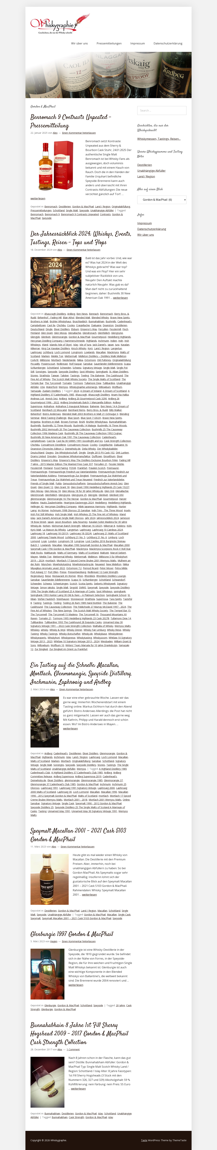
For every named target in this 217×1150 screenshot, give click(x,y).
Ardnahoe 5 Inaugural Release (72, 406)
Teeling (85, 375)
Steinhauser (62, 599)
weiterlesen (38, 198)
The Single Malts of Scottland (104, 379)
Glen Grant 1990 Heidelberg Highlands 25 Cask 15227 (100, 487)
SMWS (82, 587)
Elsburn (75, 329)
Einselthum (109, 456)
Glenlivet (46, 336)
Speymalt (92, 587)
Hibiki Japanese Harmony (91, 506)
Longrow (79, 541)
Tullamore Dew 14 (121, 618)
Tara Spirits (115, 599)
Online (126, 799)
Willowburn (105, 387)
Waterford (51, 387)
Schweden (65, 367)
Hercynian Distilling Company (61, 506)
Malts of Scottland (88, 552)
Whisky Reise (114, 629)
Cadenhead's (124, 321)
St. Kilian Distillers (118, 371)
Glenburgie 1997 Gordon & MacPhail (72, 934)
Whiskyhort (54, 637)
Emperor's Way (88, 329)
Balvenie (94, 406)
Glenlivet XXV (116, 495)
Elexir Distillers (62, 329)
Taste (144, 1140)
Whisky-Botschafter (70, 633)
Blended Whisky (100, 317)
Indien (113, 340)
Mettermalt (71, 356)
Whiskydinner (115, 633)
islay (33, 518)
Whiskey (35, 629)
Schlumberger (38, 367)
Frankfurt (82, 468)
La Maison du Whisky (54, 529)
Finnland (35, 333)
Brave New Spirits (120, 317)
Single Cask (68, 803)
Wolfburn (117, 387)
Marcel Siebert (118, 552)
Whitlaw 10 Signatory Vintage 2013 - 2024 (76, 641)
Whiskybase (100, 633)
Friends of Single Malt (42, 483)
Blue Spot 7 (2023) (91, 417)
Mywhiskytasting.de (83, 564)
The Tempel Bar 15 (120, 610)
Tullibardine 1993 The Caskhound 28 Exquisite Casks (73, 622)
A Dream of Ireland (90, 390)
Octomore (90, 360)
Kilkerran (35, 348)
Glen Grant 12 (45, 487)
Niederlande (69, 360)
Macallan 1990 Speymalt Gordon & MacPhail (87, 545)
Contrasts (105, 214)
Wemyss (63, 387)
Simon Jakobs (47, 587)
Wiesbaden (107, 641)
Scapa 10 (76, 579)
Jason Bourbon (63, 521)
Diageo (50, 452)
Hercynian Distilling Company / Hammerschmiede (58, 340)
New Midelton (113, 564)
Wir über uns (79, 43)
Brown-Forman (69, 421)
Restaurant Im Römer (64, 576)
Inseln (127, 510)
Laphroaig (36, 352)
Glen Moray (60, 333)
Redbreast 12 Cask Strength (102, 572)
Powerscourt (48, 363)
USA (42, 387)
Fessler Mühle (116, 464)
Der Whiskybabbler (107, 448)
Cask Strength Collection (117, 440)
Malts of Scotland (40, 761)
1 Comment (73, 1049)
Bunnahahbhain (117, 421)
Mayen (34, 556)
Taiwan (55, 375)
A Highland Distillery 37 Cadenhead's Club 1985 (77, 772)
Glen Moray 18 (53, 491)
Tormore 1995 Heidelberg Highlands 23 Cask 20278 (81, 618)
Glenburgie (50, 1005)
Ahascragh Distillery (55, 313)
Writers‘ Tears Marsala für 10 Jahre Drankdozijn (91, 645)
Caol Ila (51, 325)
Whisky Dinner (74, 629)
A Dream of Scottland (115, 390)
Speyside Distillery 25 (42, 807)
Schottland (59, 210)
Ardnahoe (49, 406)
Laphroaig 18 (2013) (57, 533)
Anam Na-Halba (120, 394)
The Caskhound (114, 375)
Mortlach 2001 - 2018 (75, 799)
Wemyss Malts (123, 626)
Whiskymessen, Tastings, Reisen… (159, 139)
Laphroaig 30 (64, 791)
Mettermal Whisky (63, 556)
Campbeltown (38, 325)
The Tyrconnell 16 (88, 614)
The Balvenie (97, 375)
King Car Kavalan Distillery (55, 348)
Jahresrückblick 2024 (108, 518)
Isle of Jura (85, 344)
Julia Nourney (80, 521)
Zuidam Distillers (51, 390)
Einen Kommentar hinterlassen (79, 132)
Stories (34, 375)
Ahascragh (81, 394)
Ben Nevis (82, 313)
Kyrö (90, 348)
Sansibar (88, 363)
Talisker (64, 375)
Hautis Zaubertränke (51, 502)
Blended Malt (83, 317)
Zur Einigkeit (41, 649)
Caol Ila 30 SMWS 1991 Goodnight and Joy (79, 440)
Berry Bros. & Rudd (97, 410)
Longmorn (77, 352)
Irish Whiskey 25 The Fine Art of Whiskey (96, 514)
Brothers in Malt (39, 321)
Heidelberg (101, 502)
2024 (76, 390)
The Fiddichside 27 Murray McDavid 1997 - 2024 (99, 606)
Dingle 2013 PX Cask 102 (100, 452)
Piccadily (35, 363)
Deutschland (37, 329)
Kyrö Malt (36, 529)
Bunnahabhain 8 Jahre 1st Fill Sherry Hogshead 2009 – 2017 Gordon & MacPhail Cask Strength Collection (79, 1034)
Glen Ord (109, 491)
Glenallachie (74, 333)
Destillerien (65, 206)
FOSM (72, 468)
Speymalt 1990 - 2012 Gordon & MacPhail (98, 803)
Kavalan (125, 344)
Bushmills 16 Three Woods (112, 425)
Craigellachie (83, 325)
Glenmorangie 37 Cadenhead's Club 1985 (53, 784)
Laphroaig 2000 (106, 788)
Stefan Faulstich (46, 599)
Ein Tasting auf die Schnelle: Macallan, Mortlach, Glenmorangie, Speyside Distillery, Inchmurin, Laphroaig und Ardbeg (81, 674)
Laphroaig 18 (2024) (81, 533)
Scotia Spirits (85, 583)
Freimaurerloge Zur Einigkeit (73, 475)
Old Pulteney (104, 360)
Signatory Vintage (92, 367)
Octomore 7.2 (74, 568)
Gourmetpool (99, 336)
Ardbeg (71, 313)
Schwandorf (118, 579)
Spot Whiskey (87, 371)
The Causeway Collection (58, 606)
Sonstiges (41, 371)
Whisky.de (87, 633)
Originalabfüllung (121, 206)
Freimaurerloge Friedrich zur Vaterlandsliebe (73, 471)
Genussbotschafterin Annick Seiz (105, 483)
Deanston (108, 325)
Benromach (50, 206)
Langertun (116, 348)
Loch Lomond (62, 352)
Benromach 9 (52, 214)
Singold (74, 587)
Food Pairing (61, 468)
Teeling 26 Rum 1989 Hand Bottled (82, 602)
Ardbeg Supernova (64, 776)
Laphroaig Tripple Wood (50, 537)
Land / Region (102, 206)
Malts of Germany (67, 552)
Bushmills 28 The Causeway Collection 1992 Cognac (93, 433)
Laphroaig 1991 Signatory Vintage (77, 788)
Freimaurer (113, 468)
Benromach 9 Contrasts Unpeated (80, 214)
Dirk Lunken (122, 452)
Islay (75, 344)
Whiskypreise (68, 637)
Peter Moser (106, 568)
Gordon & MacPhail (83, 206)
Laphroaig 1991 (49, 788)
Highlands (91, 340)
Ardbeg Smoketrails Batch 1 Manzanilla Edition (85, 402)
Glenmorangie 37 (113, 780)
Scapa (127, 363)
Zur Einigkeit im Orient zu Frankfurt (68, 649)
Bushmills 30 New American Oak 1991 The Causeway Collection (66, 437)
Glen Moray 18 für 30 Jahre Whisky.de (82, 491)
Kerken (46, 525)
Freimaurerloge (39, 471)
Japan (111, 344)
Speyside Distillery (68, 371)
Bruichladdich (80, 321)
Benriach (94, 313)
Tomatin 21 (45, 618)
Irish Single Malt (63, 514)
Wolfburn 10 (57, 645)
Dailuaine (96, 325)
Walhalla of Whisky (103, 626)
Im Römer (43, 510)
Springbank (102, 371)
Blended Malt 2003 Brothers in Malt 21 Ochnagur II (90, 414)
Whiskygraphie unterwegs (83, 387)
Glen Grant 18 (62, 487)
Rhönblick (89, 576)
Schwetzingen (60, 583)
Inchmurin (103, 340)
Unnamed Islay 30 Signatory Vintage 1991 (94, 811)
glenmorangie (38, 498)
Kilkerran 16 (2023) (92, 525)
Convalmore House (77, 444)
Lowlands (89, 352)
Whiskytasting (84, 637)
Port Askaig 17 (38, 572)
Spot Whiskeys (104, 591)
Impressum (137, 43)
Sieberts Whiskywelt (105, 583)
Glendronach (89, 333)
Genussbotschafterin (74, 483)
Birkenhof (36, 414)
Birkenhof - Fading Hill (49, 317)
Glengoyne (117, 333)
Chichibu (61, 325)
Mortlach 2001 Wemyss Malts (105, 799)
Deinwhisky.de (73, 448)
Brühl (82, 421)
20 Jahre (120, 1005)
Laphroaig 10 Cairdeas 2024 (107, 529)
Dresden (51, 456)
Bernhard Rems (76, 410)
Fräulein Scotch (97, 468)
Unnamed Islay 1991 (59, 811)
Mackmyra (113, 352)
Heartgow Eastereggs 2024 (79, 502)
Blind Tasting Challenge (53, 417)
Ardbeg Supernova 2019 (88, 776)
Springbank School (116, 595)
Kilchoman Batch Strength (66, 525)
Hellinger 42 (37, 506)
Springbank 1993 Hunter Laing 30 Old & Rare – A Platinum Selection (68, 595)
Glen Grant (47, 333)
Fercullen (103, 329)
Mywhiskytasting (62, 564)
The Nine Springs (62, 610)
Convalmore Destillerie (53, 444)
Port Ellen (53, 572)
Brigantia (35, 421)
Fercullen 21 (100, 464)
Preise (63, 572)
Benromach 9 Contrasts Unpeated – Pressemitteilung (71, 121)
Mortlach (56, 360)
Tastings (75, 375)
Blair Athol (68, 317)
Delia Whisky (89, 448)
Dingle (49, 329)
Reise (48, 576)
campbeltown (38, 440)
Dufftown (97, 456)
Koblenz (120, 525)
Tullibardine (109, 383)
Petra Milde (121, 568)
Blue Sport (73, 417)
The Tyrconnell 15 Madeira (62, 614)
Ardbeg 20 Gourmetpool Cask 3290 (87, 398)
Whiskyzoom (100, 637)
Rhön (80, 576)
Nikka (80, 360)
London (52, 541)
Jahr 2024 (90, 518)
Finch (125, 329)
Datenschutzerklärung (168, 43)
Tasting (37, 602)
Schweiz (77, 367)
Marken (45, 356)
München (46, 564)
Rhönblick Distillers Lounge (111, 576)
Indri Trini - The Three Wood (107, 510)
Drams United (38, 456)
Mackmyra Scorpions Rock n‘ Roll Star (110, 548)
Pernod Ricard (90, 568)
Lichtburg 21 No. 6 (97, 537)
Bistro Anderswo (52, 414)
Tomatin (67, 383)
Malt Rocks (37, 552)
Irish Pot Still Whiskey (42, 514)
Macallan (101, 352)
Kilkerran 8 (109, 525)
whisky (44, 629)
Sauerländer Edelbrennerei (108, 363)
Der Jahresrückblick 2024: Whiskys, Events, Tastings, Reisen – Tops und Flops (81, 238)
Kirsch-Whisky (78, 348)
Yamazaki (36, 390)
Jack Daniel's (99, 344)
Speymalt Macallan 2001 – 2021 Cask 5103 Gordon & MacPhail (78, 835)
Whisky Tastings (49, 633)
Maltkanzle (50, 552)
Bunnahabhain (96, 321)
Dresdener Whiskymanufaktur (74, 456)
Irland (45, 344)
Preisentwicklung (77, 572)
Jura (117, 344)
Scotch (73, 583)
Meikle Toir (57, 356)
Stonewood (77, 599)
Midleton (92, 556)
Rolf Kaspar (75, 363)
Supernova (102, 599)
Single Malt (72, 210)
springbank (120, 591)
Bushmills (111, 321)
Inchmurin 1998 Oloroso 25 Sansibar (70, 510)
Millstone (45, 360)
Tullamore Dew (92, 383)
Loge (44, 541)
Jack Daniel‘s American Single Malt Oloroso (60, 518)
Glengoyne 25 (79, 495)
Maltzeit (104, 552)
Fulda (59, 483)
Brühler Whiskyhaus (60, 321)
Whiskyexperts (38, 637)
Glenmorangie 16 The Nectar (63, 498)
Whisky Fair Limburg (95, 629)
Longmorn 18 (65, 541)
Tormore (78, 383)
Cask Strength (76, 1117)
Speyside (84, 210)
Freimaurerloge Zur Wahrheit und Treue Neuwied (65, 479)
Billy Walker (115, 410)
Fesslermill (115, 329)
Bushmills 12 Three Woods (57, 425)
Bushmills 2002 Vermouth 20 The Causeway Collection (60, 429)
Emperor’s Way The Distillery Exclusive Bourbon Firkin (88, 460)
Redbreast (62, 363)
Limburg (112, 537)
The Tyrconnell (53, 383)
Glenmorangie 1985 (92, 780)
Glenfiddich (104, 333)
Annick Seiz (51, 398)
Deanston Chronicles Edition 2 (47, 448)
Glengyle (35, 336)
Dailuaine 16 (120, 444)
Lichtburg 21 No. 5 (75, 537)
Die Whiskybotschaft (66, 452)
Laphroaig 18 (38, 533)
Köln (129, 525)
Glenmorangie (59, 336)
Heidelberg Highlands (119, 336)
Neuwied (100, 564)
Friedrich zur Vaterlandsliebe (109, 479)
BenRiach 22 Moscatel (54, 410)
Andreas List (37, 398)
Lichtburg (48, 352)
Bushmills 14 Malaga (84, 425)
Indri (120, 340)
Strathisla (45, 375)
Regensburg (37, 576)
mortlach (50, 560)
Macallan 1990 (109, 791)
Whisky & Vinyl (57, 629)
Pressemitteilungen (109, 43)
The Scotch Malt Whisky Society (69, 379)
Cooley (71, 325)
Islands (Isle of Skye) (61, 344)
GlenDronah (37, 495)
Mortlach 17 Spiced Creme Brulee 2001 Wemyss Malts (86, 560)
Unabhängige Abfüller (102, 210)
